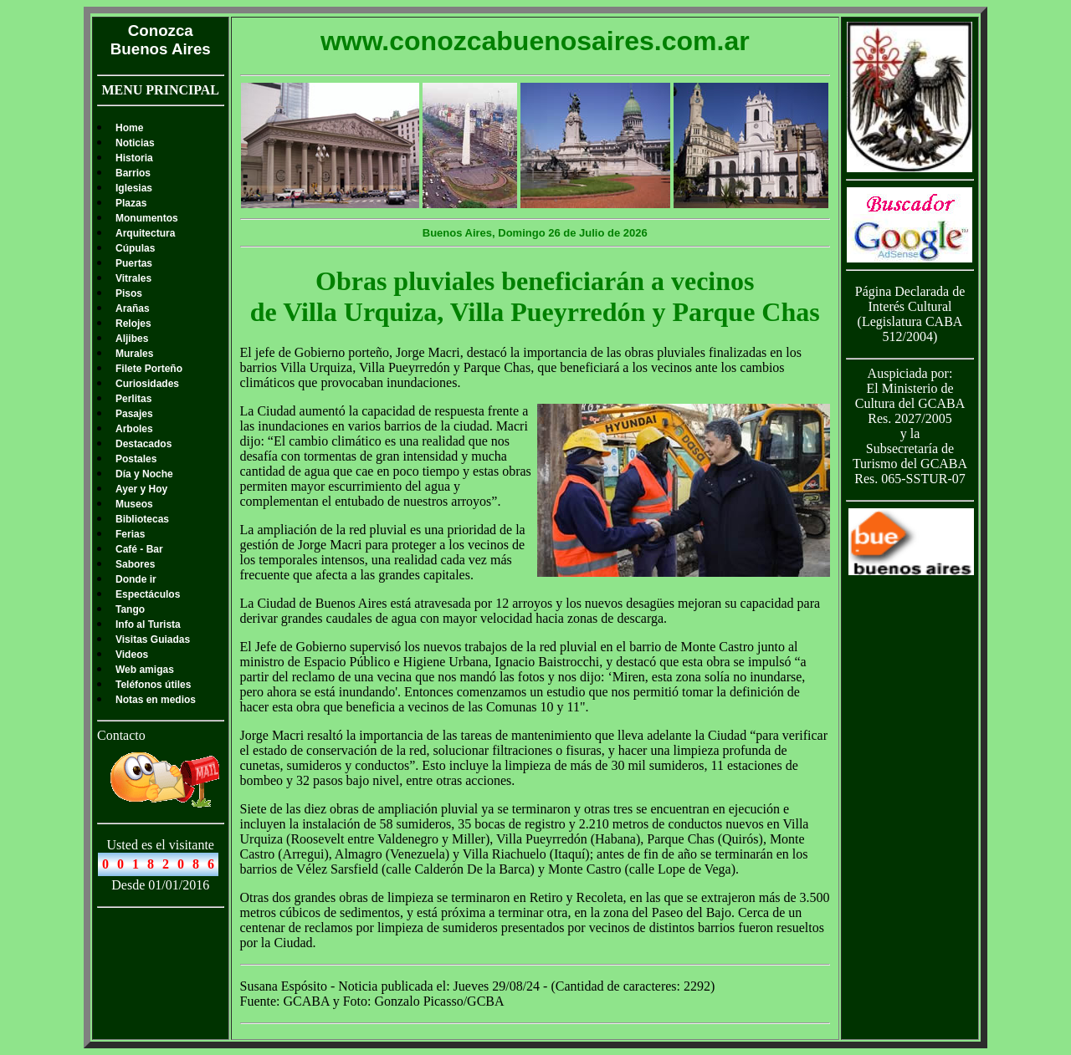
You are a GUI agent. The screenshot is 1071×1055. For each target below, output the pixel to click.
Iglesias (133, 188)
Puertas (133, 263)
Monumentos (146, 218)
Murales (134, 353)
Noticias (135, 143)
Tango (130, 609)
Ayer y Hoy (141, 489)
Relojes (133, 323)
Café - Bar (139, 549)
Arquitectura (145, 233)
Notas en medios (155, 700)
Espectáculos (147, 594)
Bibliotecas (142, 519)
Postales (135, 459)
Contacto (121, 735)
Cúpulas (135, 248)
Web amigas (144, 669)
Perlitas (133, 399)
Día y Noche (144, 474)
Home (129, 128)
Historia (134, 158)
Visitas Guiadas (152, 639)
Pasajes (134, 414)
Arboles (134, 429)
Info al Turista (148, 624)
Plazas (130, 203)
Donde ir (135, 579)
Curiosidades (147, 384)
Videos (131, 654)
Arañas (132, 308)
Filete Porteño (148, 369)
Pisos (128, 293)
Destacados (143, 444)
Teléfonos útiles (153, 685)
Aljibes (131, 338)
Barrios (133, 173)
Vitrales (133, 278)
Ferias (130, 534)
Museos (134, 504)
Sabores (135, 564)
